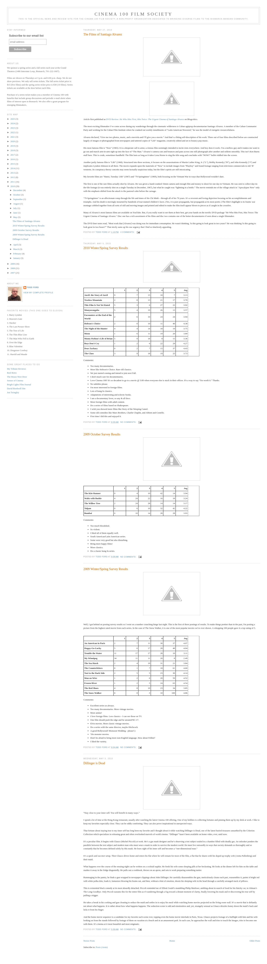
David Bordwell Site (16, 388)
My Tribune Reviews (16, 369)
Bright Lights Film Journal (19, 384)
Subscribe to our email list (26, 35)
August (16, 203)
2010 (13, 186)
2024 (13, 123)
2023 (13, 128)
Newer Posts (89, 940)
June (15, 212)
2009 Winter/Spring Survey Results (105, 569)
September (18, 199)
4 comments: (127, 232)
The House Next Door (17, 376)
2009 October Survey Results (101, 434)
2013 (13, 172)
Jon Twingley (13, 392)
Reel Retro (12, 372)
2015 (13, 164)
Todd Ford (33, 287)
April (15, 244)
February (17, 253)
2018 (13, 150)
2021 (13, 137)
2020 (13, 141)
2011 (13, 181)
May (15, 217)
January (17, 258)
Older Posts (255, 940)
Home (172, 940)
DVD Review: (145, 119)
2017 (13, 155)
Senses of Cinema (15, 380)
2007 (13, 272)
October (17, 194)
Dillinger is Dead (94, 763)
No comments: (128, 422)
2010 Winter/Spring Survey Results (105, 248)
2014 (13, 168)
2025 (13, 119)
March (16, 249)
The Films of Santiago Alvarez (102, 34)
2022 (13, 132)
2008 (13, 268)
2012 (13, 177)
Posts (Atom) (102, 947)
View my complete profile (38, 293)
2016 (13, 159)
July (15, 208)
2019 (13, 146)
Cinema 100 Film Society (133, 14)
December (18, 190)
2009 (13, 264)
